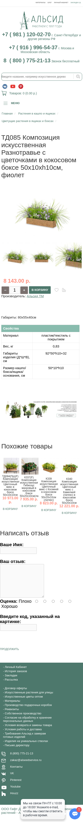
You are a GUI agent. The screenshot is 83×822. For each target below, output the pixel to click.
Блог (50, 2)
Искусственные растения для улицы (29, 697)
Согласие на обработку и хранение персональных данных (27, 724)
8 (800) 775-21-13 (21, 758)
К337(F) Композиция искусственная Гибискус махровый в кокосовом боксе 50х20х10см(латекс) (29, 486)
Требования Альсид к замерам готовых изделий (24, 740)
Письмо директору (17, 750)
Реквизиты (12, 714)
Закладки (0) (76, 2)
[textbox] (41, 77)
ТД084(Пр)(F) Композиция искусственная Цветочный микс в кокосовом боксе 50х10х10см (10, 485)
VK (12, 778)
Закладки (11, 680)
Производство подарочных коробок (28, 710)
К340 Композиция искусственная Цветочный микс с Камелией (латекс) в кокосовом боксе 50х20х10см (69, 491)
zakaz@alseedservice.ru (26, 765)
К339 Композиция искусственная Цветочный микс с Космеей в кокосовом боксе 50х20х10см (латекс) (48, 489)
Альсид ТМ (35, 296)
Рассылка (11, 685)
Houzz (14, 798)
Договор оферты (16, 693)
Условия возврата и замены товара (28, 730)
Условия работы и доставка (23, 734)
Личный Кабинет (61, 2)
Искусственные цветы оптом (24, 702)
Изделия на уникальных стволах (26, 746)
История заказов (16, 676)
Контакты (16, 772)
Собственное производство (23, 718)
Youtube (15, 791)
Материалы (40, 2)
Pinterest (15, 785)
